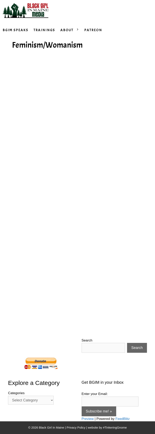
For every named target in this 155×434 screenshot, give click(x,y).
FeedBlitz (122, 419)
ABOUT (71, 30)
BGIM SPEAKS (15, 30)
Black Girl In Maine (52, 427)
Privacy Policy (76, 427)
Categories (16, 393)
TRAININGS (44, 30)
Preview (88, 419)
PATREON (93, 30)
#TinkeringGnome (115, 427)
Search (87, 340)
